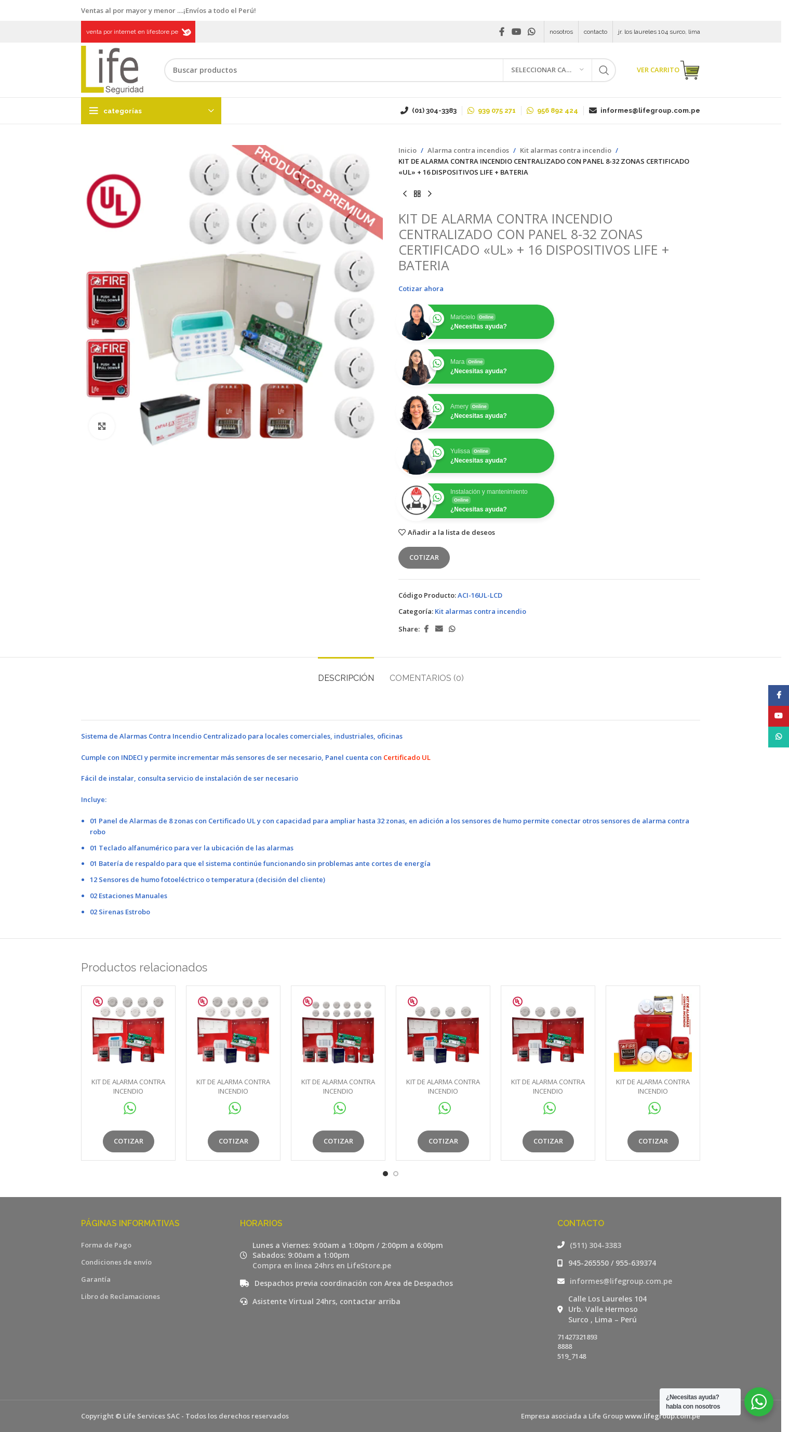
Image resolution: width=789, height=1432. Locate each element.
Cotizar (424, 557)
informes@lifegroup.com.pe (621, 1281)
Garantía (96, 1279)
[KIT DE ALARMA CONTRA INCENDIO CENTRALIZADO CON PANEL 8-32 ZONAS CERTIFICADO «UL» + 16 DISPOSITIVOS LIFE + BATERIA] (338, 1033)
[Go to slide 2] (395, 1173)
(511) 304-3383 (595, 1245)
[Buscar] (390, 70)
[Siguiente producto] (429, 194)
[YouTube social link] (516, 32)
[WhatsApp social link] (532, 32)
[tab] (346, 673)
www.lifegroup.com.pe (662, 1416)
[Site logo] (112, 69)
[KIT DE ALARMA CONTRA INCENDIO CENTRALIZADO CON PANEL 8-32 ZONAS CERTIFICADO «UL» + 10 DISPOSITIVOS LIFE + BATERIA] (128, 1033)
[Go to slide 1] (385, 1173)
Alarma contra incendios (468, 150)
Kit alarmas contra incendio (565, 150)
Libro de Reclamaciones (120, 1296)
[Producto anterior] (404, 194)
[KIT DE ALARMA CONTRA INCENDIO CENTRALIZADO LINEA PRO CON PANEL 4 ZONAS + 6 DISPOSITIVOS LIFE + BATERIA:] (653, 1033)
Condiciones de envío (116, 1262)
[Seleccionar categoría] (547, 70)
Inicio (407, 150)
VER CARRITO (668, 70)
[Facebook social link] (502, 32)
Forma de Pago (106, 1245)
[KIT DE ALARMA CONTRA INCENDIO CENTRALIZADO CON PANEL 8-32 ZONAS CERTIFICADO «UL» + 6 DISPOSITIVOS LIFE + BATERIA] (443, 1033)
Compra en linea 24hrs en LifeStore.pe (321, 1265)
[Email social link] (439, 629)
